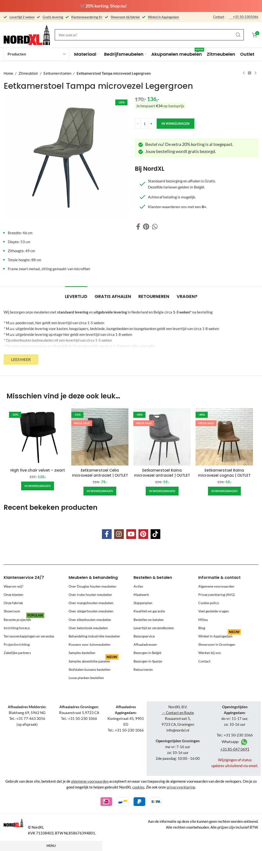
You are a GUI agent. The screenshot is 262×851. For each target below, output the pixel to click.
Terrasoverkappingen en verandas (29, 636)
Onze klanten (13, 594)
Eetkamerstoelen (57, 73)
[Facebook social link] (138, 227)
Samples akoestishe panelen (93, 660)
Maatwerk (141, 594)
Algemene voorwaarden (216, 586)
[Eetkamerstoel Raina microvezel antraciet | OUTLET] (162, 437)
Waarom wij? (13, 586)
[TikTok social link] (155, 534)
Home (8, 73)
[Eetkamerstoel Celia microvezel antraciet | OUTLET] (100, 437)
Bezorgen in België (147, 653)
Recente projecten (24, 619)
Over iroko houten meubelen (90, 594)
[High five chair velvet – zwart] (37, 437)
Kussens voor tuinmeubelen (89, 644)
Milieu (203, 620)
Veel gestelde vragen (213, 611)
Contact (218, 17)
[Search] (149, 34)
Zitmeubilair (28, 73)
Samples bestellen (82, 653)
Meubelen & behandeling (93, 577)
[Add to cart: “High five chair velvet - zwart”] (37, 486)
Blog (201, 628)
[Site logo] (27, 34)
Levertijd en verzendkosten (154, 628)
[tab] (76, 294)
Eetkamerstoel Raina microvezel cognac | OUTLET (224, 473)
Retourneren (143, 669)
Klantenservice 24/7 (24, 577)
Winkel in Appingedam (219, 635)
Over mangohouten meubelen (91, 603)
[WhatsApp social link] (155, 227)
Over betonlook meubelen (88, 628)
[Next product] (255, 73)
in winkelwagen (176, 123)
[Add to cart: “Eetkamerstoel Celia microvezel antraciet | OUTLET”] (99, 491)
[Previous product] (244, 73)
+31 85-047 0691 (234, 749)
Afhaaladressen (145, 644)
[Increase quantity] (151, 123)
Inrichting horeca (17, 628)
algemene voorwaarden (89, 781)
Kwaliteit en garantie (149, 611)
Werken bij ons (209, 653)
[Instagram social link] (119, 534)
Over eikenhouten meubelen (90, 620)
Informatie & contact (219, 577)
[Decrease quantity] (138, 123)
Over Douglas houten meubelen (92, 586)
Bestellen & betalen (153, 577)
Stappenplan (143, 603)
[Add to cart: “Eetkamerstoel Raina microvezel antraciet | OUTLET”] (162, 491)
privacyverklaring (181, 787)
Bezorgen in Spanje (148, 661)
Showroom (12, 611)
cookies (138, 787)
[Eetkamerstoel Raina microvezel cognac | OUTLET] (224, 437)
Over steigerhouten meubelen (91, 611)
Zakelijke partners (17, 653)
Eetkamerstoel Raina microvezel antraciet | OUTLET (162, 473)
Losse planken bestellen (86, 678)
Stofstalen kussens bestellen (89, 669)
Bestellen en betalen (149, 620)
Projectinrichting (17, 644)
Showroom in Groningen (216, 644)
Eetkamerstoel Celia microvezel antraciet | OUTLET (100, 473)
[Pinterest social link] (146, 227)
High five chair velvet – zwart (37, 470)
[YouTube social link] (131, 534)
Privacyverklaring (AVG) (216, 594)
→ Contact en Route (178, 712)
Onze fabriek (13, 603)
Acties (138, 586)
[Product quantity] (144, 123)
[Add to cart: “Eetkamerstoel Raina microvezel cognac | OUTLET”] (224, 491)
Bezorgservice (144, 636)
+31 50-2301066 (245, 17)
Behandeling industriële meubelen (94, 636)
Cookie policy (208, 603)
